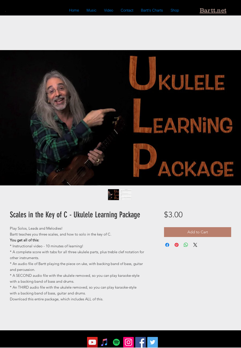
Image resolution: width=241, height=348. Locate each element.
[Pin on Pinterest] (177, 245)
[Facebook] (140, 342)
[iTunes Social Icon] (104, 342)
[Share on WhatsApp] (186, 245)
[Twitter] (152, 342)
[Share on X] (195, 245)
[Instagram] (128, 342)
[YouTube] (92, 342)
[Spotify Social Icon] (116, 342)
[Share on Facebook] (167, 245)
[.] (5, 10)
